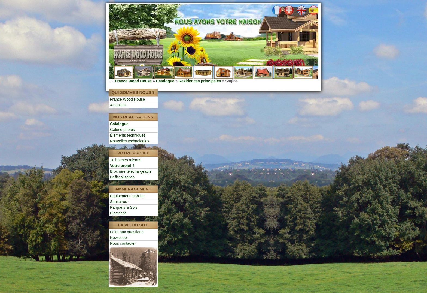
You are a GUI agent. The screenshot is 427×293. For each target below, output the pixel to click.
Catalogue (165, 81)
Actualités (118, 105)
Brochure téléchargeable (131, 171)
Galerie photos (122, 129)
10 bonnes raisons (125, 160)
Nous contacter (123, 243)
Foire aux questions (126, 232)
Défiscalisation (122, 177)
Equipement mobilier (127, 196)
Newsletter (119, 237)
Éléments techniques (127, 135)
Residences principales (200, 81)
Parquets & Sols (123, 207)
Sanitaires (118, 201)
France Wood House (133, 81)
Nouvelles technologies (129, 141)
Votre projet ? (122, 165)
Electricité (118, 213)
